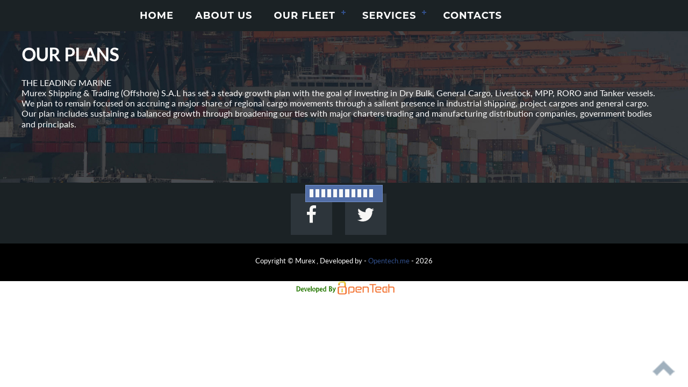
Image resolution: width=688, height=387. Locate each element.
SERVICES (389, 16)
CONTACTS (472, 16)
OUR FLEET (304, 16)
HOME (157, 16)
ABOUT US (224, 16)
